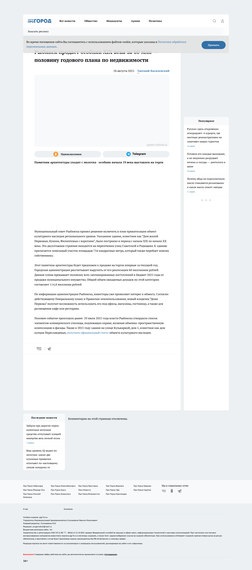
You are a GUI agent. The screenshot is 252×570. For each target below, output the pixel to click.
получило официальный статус (88, 333)
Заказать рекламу (38, 31)
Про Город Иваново (142, 486)
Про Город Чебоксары (33, 486)
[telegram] (50, 348)
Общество (90, 21)
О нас (25, 509)
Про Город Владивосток (89, 494)
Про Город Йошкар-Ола (34, 490)
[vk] (39, 348)
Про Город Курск (58, 490)
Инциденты (114, 21)
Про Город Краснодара (116, 494)
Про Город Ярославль (88, 486)
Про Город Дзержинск (61, 494)
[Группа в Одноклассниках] (67, 154)
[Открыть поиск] (214, 21)
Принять (213, 45)
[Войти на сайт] (222, 21)
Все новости (67, 21)
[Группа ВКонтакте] (164, 491)
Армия (135, 21)
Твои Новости (84, 490)
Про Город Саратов (142, 490)
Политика (155, 21)
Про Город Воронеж (115, 486)
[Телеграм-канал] (136, 154)
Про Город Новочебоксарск (63, 486)
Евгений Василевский (153, 71)
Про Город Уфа (112, 490)
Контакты (68, 509)
